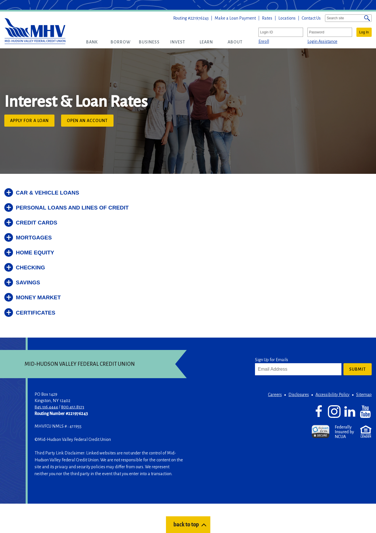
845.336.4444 (46, 407)
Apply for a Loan (32, 122)
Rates (267, 18)
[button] (92, 42)
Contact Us (311, 18)
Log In (364, 32)
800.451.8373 (72, 407)
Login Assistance (322, 41)
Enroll (263, 41)
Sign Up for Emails (271, 359)
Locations (287, 18)
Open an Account (90, 122)
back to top (186, 525)
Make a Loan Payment (235, 18)
